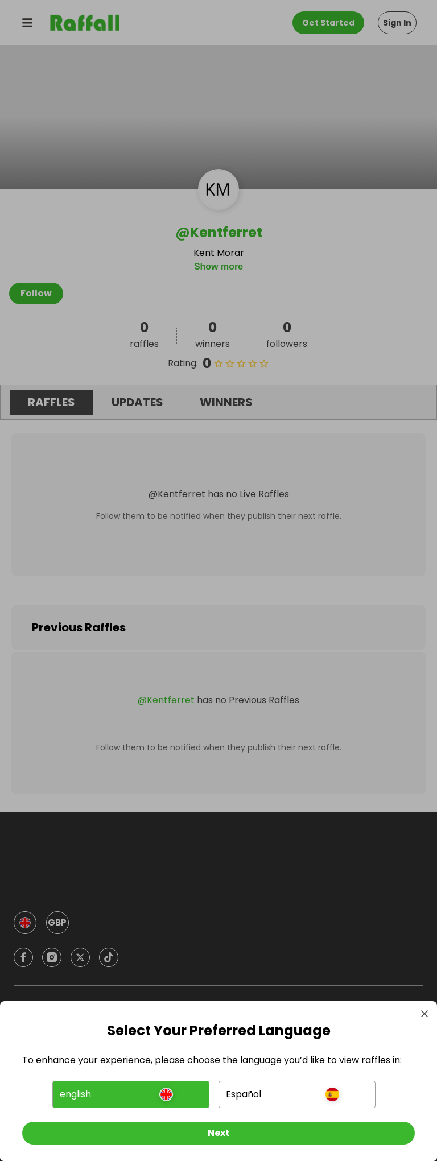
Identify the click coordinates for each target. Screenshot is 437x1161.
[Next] (218, 1131)
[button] (131, 1092)
